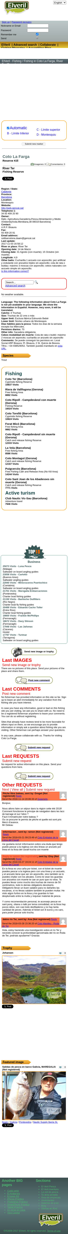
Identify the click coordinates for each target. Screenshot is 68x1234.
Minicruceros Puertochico (32, 582)
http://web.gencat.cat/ (12, 208)
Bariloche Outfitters (29, 599)
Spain (5, 1122)
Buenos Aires (10, 577)
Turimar (22, 634)
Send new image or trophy (21, 665)
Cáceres (7, 629)
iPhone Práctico (15, 1199)
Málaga (7, 569)
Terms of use (53, 1230)
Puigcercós (12, 468)
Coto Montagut (15, 458)
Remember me (8, 34)
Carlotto (22, 574)
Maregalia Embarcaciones (32, 591)
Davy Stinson (25, 621)
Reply (19, 796)
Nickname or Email (10, 25)
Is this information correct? (15, 271)
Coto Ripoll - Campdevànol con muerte (30, 399)
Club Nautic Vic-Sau (18, 498)
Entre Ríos (9, 610)
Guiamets (42, 799)
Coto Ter (10, 379)
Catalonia (6, 191)
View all (17, 789)
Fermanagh (9, 618)
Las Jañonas (25, 626)
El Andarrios (13, 1193)
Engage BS (13, 1196)
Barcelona (6, 197)
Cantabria (8, 585)
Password (6, 30)
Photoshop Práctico (17, 1201)
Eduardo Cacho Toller (30, 607)
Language (47, 2)
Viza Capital (13, 1212)
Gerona (37, 389)
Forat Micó (12, 423)
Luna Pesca (24, 566)
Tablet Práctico (15, 1207)
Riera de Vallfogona (18, 389)
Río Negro (8, 602)
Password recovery (21, 22)
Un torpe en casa (16, 1210)
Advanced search (25, 44)
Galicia (13, 1122)
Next (5, 789)
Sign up (6, 22)
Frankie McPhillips (28, 615)
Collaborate (48, 44)
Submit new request (16, 761)
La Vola (10, 447)
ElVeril (5, 44)
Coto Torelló (13, 413)
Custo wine (13, 1190)
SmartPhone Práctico (18, 1204)
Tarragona (8, 637)
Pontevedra (9, 593)
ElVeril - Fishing (11, 61)
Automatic (18, 128)
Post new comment (16, 694)
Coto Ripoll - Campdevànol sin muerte (30, 434)
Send (3, 38)
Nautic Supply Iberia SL (45, 1122)
